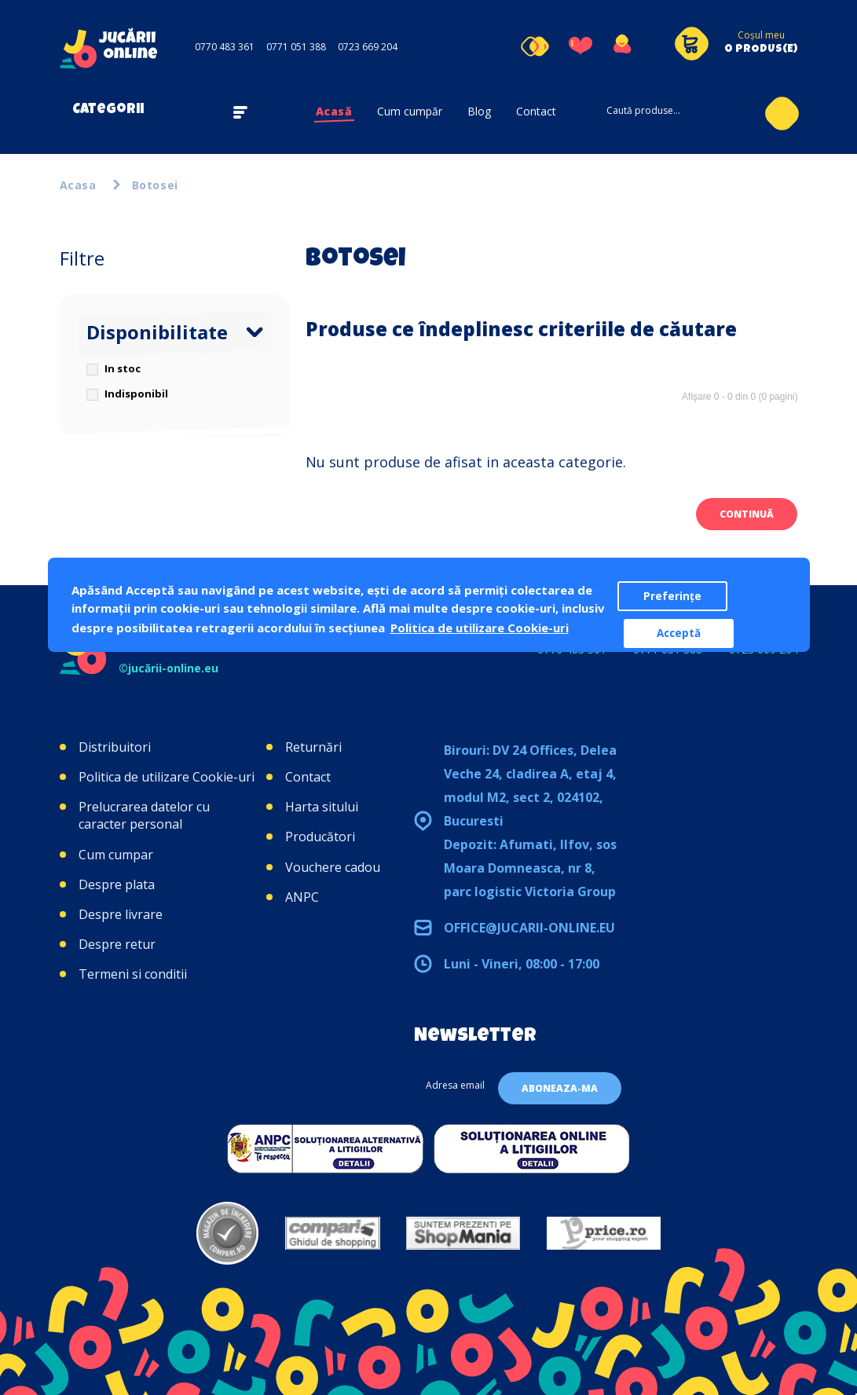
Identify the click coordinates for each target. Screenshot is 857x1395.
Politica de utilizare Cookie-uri (167, 776)
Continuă (747, 514)
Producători (320, 836)
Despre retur (117, 944)
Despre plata (117, 884)
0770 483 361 (225, 46)
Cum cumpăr (409, 111)
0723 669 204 (367, 46)
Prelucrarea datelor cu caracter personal (144, 815)
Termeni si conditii (133, 974)
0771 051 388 (296, 46)
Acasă (334, 111)
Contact (536, 111)
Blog (479, 111)
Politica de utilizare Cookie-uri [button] (479, 627)
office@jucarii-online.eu (529, 927)
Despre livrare (121, 914)
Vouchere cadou (332, 867)
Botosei (155, 185)
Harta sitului (321, 806)
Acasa (78, 185)
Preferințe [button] (672, 596)
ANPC (302, 897)
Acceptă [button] (679, 633)
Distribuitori (115, 747)
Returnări (313, 747)
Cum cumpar (116, 854)
